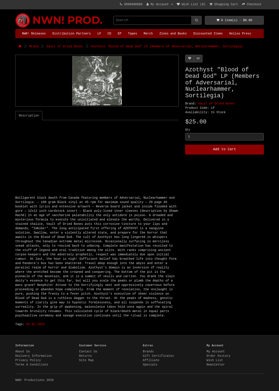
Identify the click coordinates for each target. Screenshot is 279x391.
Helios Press (240, 33)
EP (119, 33)
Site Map (86, 360)
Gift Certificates (158, 356)
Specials (150, 364)
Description (29, 115)
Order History (218, 356)
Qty (187, 129)
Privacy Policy (28, 360)
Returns (85, 356)
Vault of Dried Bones (64, 46)
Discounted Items (208, 33)
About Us (22, 351)
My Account (216, 351)
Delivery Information (33, 356)
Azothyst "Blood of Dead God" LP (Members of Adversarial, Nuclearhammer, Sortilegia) (167, 46)
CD (109, 33)
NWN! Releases (34, 33)
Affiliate (151, 360)
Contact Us (88, 351)
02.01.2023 (35, 324)
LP (99, 33)
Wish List (215, 360)
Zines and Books (173, 33)
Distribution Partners (71, 33)
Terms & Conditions (31, 364)
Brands (148, 351)
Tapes (132, 33)
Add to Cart (224, 149)
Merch (148, 33)
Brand (33, 46)
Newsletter (216, 364)
